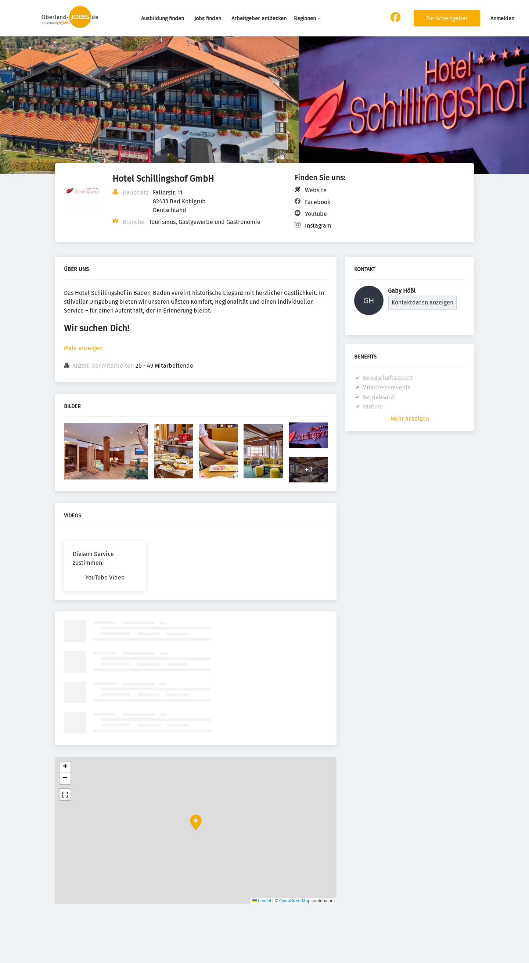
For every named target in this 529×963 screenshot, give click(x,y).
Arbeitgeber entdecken (259, 18)
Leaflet (261, 900)
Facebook (317, 202)
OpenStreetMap (294, 900)
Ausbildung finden (162, 18)
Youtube (316, 213)
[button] (196, 822)
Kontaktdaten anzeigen (422, 302)
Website (316, 190)
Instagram (318, 225)
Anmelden (502, 18)
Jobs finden (207, 18)
